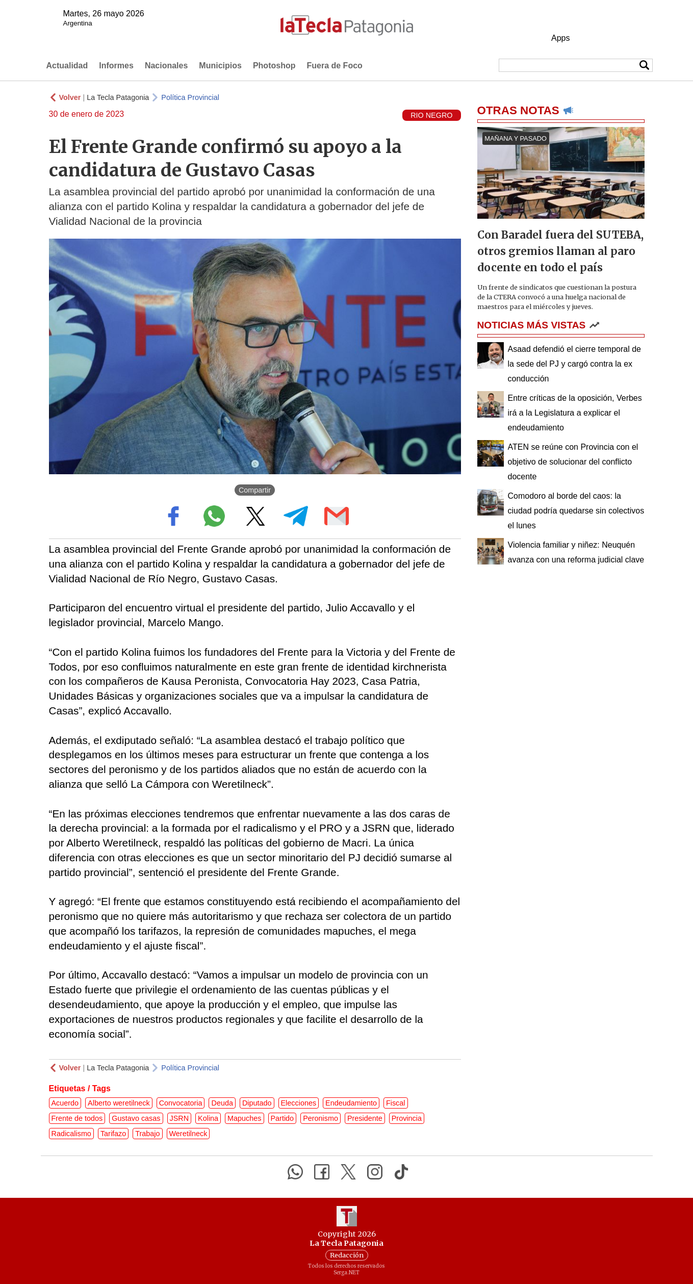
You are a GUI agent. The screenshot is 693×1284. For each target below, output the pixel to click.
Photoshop (274, 65)
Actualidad (67, 65)
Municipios (220, 65)
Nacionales (166, 65)
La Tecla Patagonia (118, 97)
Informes (116, 65)
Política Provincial (190, 97)
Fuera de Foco (334, 65)
